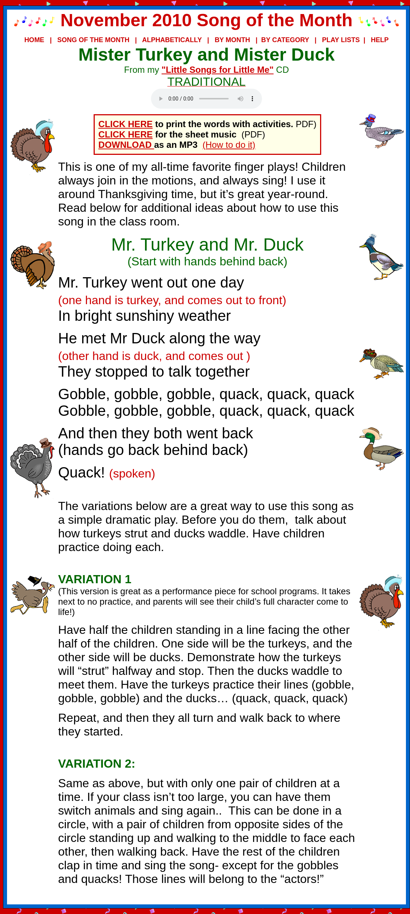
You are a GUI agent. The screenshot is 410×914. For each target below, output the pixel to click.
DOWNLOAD (126, 145)
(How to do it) (228, 145)
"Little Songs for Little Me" (218, 70)
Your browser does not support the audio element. (206, 99)
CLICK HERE (125, 124)
